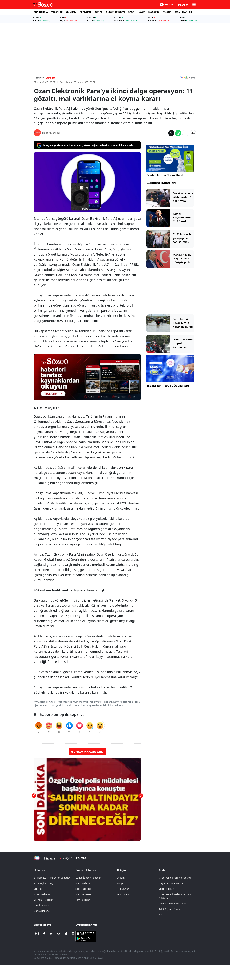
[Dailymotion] (66, 934)
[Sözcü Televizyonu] (37, 858)
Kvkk (161, 870)
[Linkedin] (73, 934)
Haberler (39, 870)
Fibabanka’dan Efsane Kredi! (165, 175)
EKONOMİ (85, 12)
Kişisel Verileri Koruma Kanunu (174, 877)
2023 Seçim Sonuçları (45, 883)
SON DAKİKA (41, 12)
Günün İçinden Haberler (88, 877)
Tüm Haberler (82, 899)
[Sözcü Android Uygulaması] (85, 938)
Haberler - (39, 77)
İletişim (122, 870)
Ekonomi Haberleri (44, 899)
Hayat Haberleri (42, 905)
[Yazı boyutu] (193, 133)
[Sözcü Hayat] (65, 858)
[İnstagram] (37, 934)
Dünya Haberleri (42, 910)
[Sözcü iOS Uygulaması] (85, 933)
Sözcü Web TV (82, 883)
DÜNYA (98, 12)
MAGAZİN (153, 12)
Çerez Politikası (166, 888)
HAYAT (141, 12)
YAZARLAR (57, 12)
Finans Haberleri (42, 894)
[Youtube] (58, 934)
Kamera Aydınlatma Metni (172, 903)
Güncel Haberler (85, 870)
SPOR (131, 12)
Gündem (50, 77)
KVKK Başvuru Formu (169, 909)
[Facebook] (44, 934)
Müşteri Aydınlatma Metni (172, 883)
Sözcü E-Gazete (83, 894)
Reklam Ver (123, 888)
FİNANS (167, 12)
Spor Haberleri (83, 888)
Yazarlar (38, 888)
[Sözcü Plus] (81, 858)
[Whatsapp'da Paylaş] (178, 133)
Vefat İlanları (123, 894)
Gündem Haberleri (161, 183)
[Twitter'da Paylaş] (171, 133)
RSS (160, 914)
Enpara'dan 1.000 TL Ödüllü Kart (167, 386)
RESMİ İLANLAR (183, 12)
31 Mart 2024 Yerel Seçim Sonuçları (52, 877)
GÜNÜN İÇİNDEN (115, 12)
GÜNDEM (71, 12)
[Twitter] (51, 934)
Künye (120, 883)
